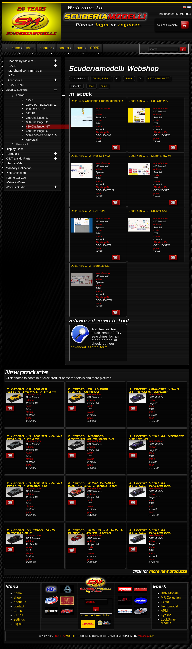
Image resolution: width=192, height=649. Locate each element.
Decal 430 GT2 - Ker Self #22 (90, 155)
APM (164, 610)
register (129, 25)
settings (19, 619)
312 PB (30, 113)
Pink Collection (16, 172)
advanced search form (89, 347)
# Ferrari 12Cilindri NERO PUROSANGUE (30, 531)
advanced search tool (96, 615)
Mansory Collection (19, 168)
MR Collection (171, 597)
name (104, 86)
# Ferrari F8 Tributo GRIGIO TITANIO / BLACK (34, 437)
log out (18, 624)
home (16, 48)
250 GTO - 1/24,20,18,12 (41, 104)
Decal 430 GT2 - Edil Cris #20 (148, 100)
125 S (29, 100)
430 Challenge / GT (38, 126)
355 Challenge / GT (38, 117)
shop (29, 48)
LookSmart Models (168, 621)
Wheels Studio (15, 187)
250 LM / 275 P (35, 109)
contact (64, 48)
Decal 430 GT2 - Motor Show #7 (149, 155)
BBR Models (170, 593)
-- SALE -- (12, 65)
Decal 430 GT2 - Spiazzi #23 (147, 210)
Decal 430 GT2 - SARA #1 (88, 210)
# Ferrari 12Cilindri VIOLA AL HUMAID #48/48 (154, 390)
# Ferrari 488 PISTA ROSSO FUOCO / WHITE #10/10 (95, 531)
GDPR (94, 48)
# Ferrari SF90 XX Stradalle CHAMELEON (150, 484)
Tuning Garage (16, 177)
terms (80, 48)
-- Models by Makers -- (21, 61)
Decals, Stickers (17, 89)
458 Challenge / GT (38, 130)
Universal (31, 139)
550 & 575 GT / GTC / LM (41, 135)
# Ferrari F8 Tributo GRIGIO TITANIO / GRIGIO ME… (34, 484)
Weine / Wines (15, 182)
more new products (168, 571)
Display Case (15, 149)
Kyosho (166, 615)
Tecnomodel (169, 606)
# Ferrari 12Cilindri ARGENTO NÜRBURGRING (91, 437)
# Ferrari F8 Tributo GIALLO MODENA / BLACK (31, 390)
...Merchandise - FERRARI (24, 70)
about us (46, 48)
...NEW (10, 75)
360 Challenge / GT (38, 122)
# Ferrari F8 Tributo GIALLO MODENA (88, 390)
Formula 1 (12, 153)
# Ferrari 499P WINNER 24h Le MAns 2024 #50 (92, 484)
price (91, 86)
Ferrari (20, 95)
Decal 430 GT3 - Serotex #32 (90, 265)
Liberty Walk (14, 163)
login (102, 25)
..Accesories (14, 80)
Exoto (165, 602)
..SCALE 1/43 (15, 85)
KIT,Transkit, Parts (18, 158)
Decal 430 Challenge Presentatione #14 (97, 100)
